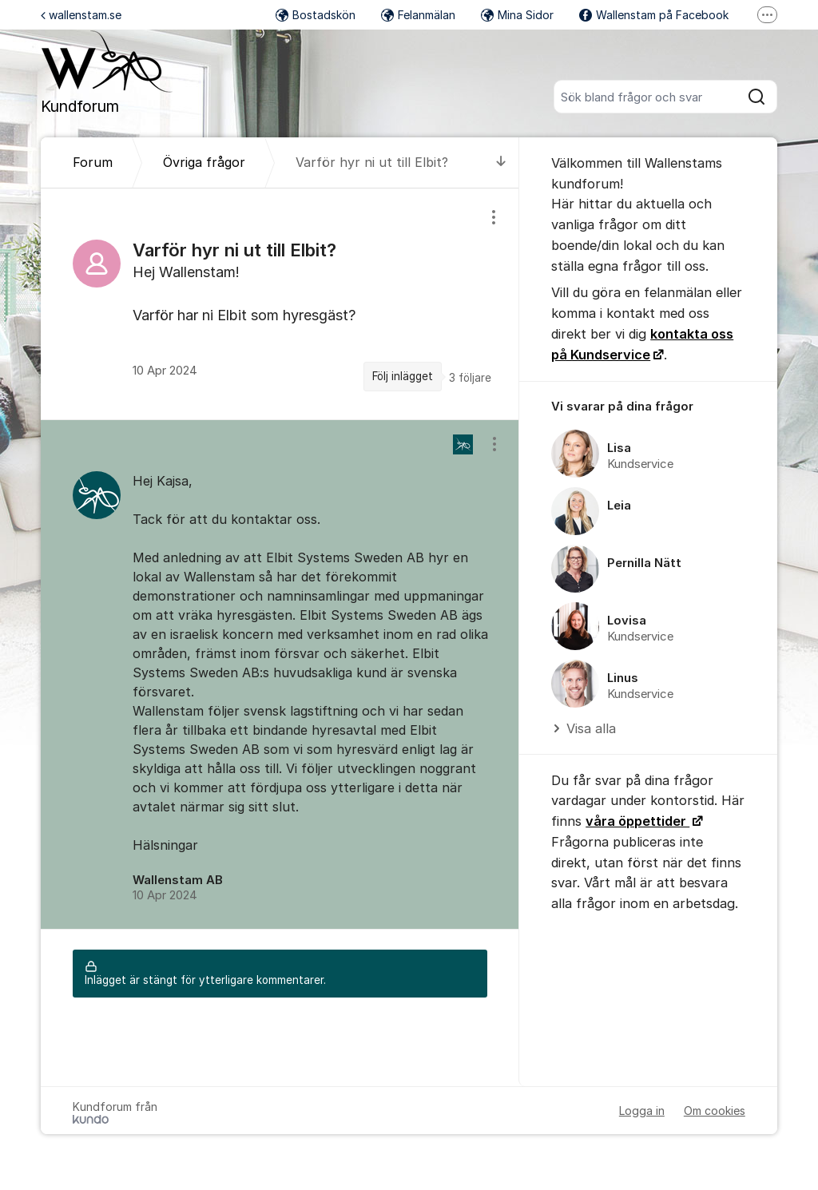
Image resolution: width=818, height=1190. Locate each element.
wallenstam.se (81, 15)
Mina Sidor (517, 15)
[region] (280, 303)
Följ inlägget (402, 376)
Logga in (642, 1110)
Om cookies (714, 1110)
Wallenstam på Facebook (654, 15)
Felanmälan (418, 15)
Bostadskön (315, 15)
